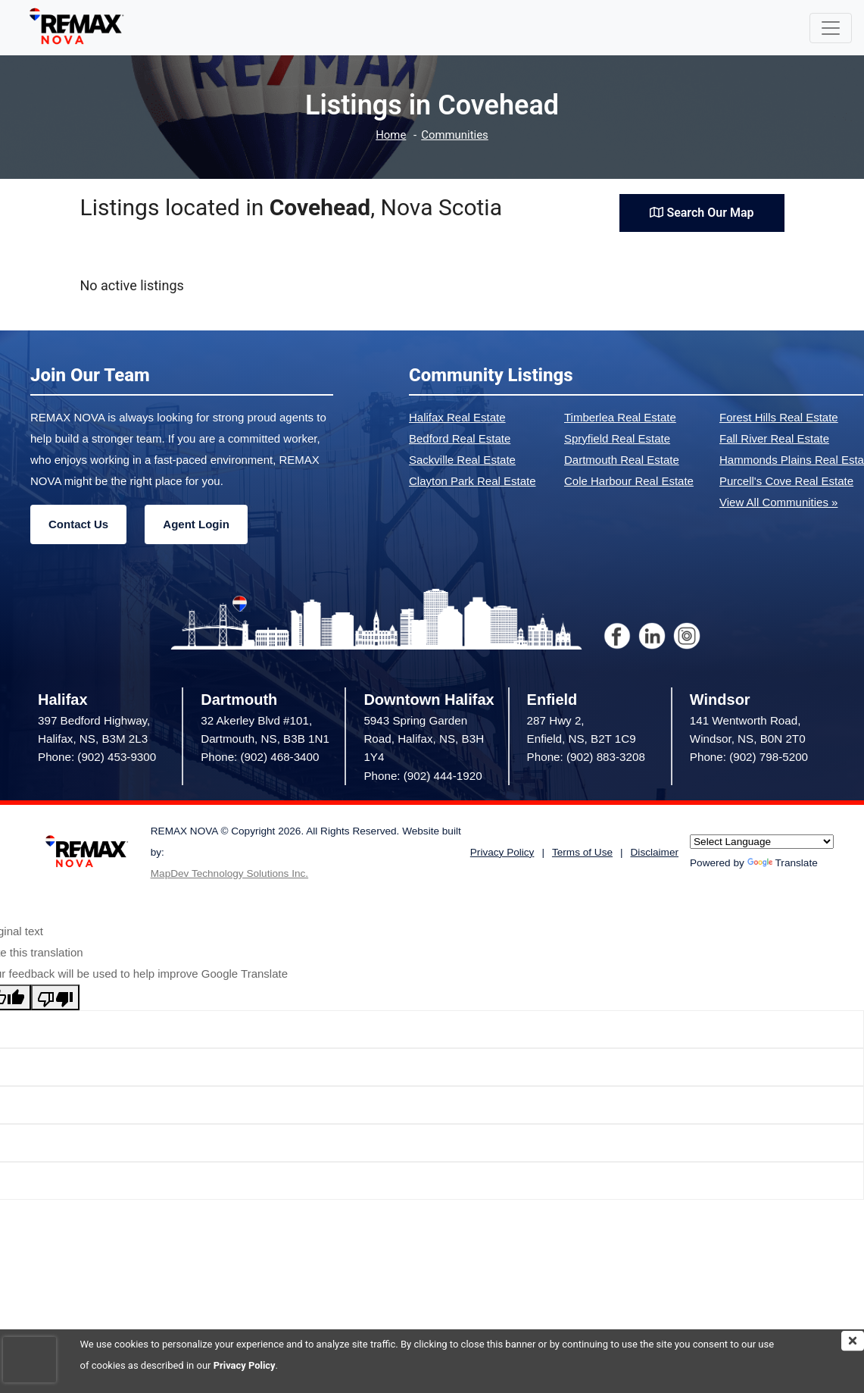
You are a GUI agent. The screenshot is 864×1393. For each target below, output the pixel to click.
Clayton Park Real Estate (472, 480)
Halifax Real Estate (457, 417)
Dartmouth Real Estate (621, 459)
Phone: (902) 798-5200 (749, 756)
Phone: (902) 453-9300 (97, 756)
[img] (852, 1340)
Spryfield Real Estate (617, 438)
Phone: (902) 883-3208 (586, 756)
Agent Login (196, 524)
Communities (454, 135)
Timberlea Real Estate (620, 417)
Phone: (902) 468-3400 (260, 756)
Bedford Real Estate (459, 438)
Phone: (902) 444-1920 (422, 775)
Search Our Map (701, 212)
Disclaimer (654, 852)
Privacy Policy (245, 1365)
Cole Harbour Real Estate (629, 480)
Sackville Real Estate (462, 459)
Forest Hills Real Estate (778, 417)
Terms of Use (582, 852)
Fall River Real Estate (774, 438)
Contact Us (78, 524)
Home (391, 135)
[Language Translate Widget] (762, 841)
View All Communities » (778, 502)
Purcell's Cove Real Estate (786, 480)
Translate (782, 863)
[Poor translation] (55, 997)
